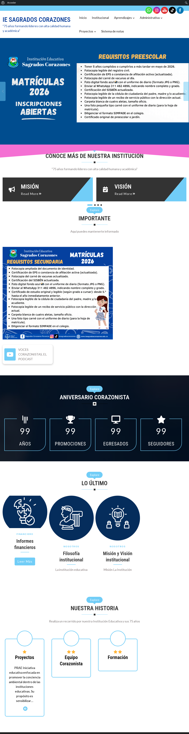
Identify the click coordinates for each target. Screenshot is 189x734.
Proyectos (86, 31)
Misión (27, 186)
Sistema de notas (112, 31)
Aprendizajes (123, 18)
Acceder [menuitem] (11, 2)
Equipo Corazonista (71, 660)
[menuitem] (3, 3)
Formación (118, 657)
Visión (118, 186)
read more (27, 194)
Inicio (83, 18)
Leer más (24, 561)
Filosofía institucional (71, 557)
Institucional (100, 18)
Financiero (25, 534)
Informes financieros (24, 544)
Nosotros (71, 546)
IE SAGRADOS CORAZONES (36, 19)
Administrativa (150, 18)
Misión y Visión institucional (117, 557)
